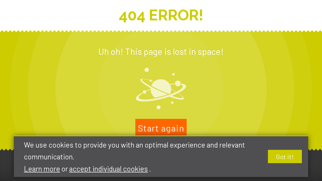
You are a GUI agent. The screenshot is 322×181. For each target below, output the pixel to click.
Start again (161, 128)
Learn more (42, 168)
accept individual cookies (108, 168)
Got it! (285, 156)
